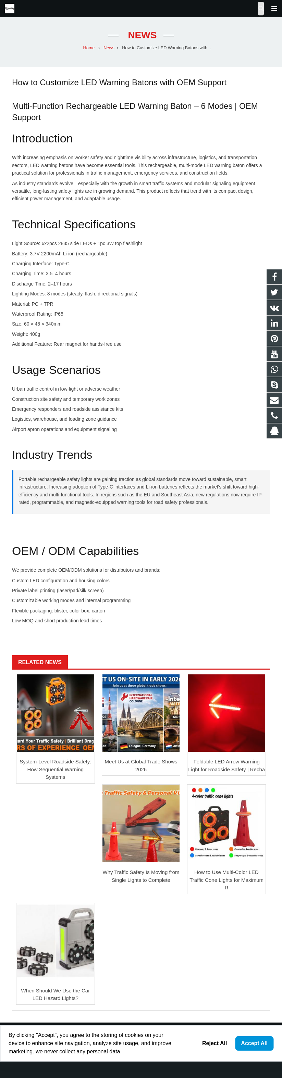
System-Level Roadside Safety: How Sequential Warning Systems (55, 769)
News (141, 35)
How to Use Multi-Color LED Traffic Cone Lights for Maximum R (226, 879)
